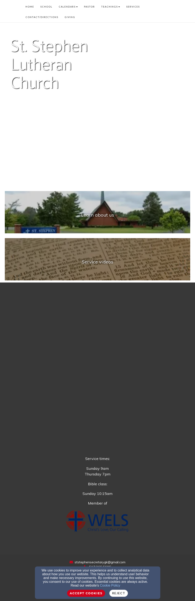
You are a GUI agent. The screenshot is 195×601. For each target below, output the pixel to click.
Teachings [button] (110, 6)
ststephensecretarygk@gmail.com (100, 562)
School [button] (46, 6)
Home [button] (29, 6)
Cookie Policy (110, 585)
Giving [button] (70, 17)
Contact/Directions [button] (41, 17)
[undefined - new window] (97, 261)
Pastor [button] (89, 6)
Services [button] (133, 6)
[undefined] (97, 214)
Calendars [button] (68, 6)
